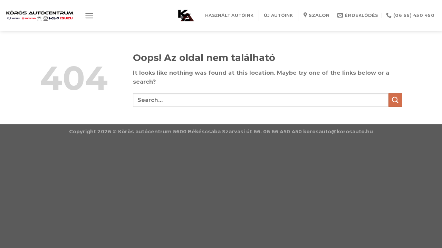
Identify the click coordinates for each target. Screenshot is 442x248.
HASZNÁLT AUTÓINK (229, 15)
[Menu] (89, 16)
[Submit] (395, 100)
